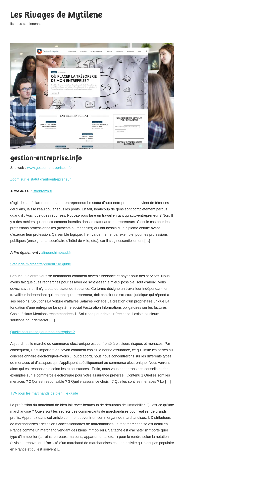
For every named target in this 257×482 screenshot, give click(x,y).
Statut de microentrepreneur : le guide (40, 264)
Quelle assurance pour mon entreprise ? (42, 332)
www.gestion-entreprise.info (49, 168)
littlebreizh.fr (42, 191)
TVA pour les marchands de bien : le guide (44, 393)
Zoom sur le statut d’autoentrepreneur (40, 179)
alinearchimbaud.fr (56, 253)
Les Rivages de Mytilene (56, 14)
